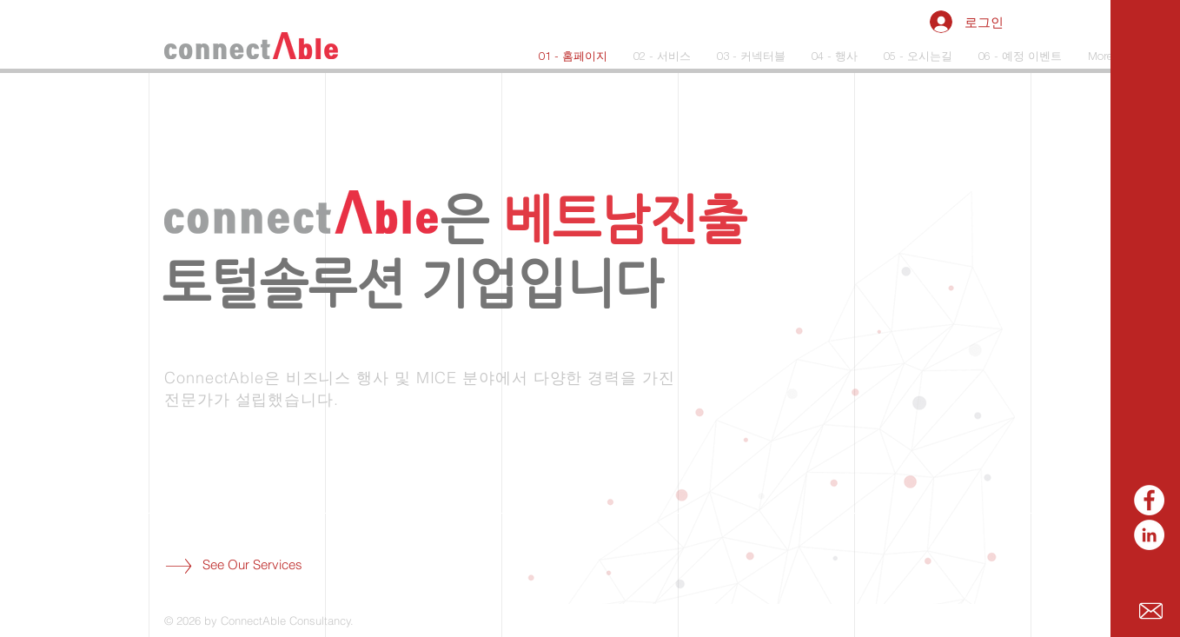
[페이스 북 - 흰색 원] (1149, 500)
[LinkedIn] (1149, 535)
